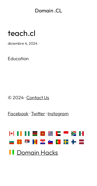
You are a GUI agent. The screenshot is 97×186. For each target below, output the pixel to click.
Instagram (58, 114)
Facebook (18, 114)
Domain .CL (48, 10)
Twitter (38, 114)
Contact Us (37, 97)
